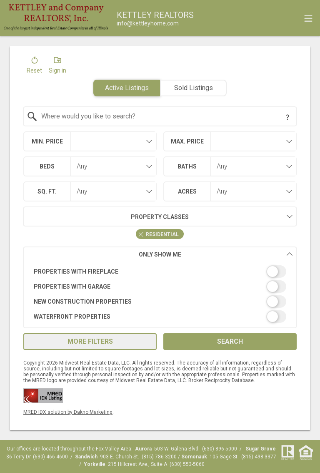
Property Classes (106, 216)
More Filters (90, 341)
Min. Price (47, 141)
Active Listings (127, 88)
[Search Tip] (287, 117)
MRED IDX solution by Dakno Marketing (67, 412)
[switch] (160, 271)
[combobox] (160, 116)
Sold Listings (193, 88)
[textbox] (165, 116)
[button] (34, 66)
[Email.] (148, 23)
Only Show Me (216, 254)
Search (230, 341)
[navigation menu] (308, 18)
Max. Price (187, 141)
